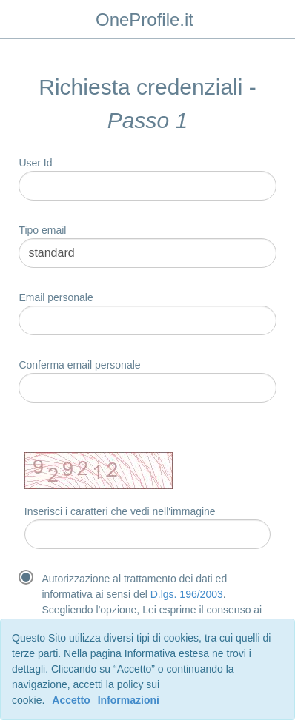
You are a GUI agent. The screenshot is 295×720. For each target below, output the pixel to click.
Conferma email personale (79, 365)
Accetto (71, 700)
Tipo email (42, 230)
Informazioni (128, 700)
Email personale (56, 297)
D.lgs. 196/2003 (186, 594)
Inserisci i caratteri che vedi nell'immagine (120, 511)
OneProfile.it (144, 20)
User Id (35, 163)
